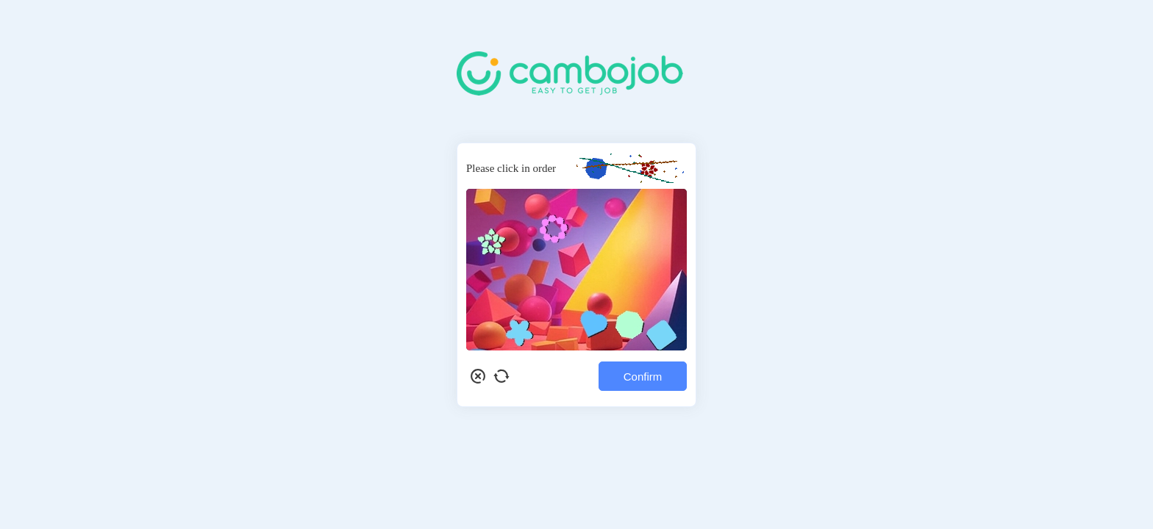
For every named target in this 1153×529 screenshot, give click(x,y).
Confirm (643, 376)
